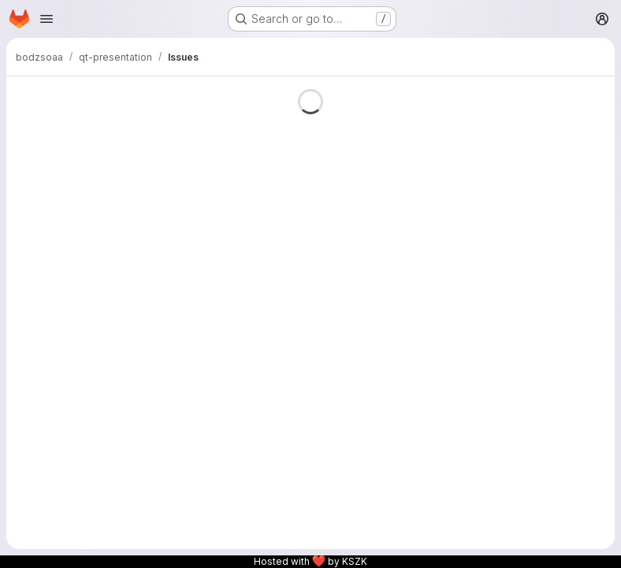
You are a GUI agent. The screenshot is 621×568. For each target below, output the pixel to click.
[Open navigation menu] (46, 19)
